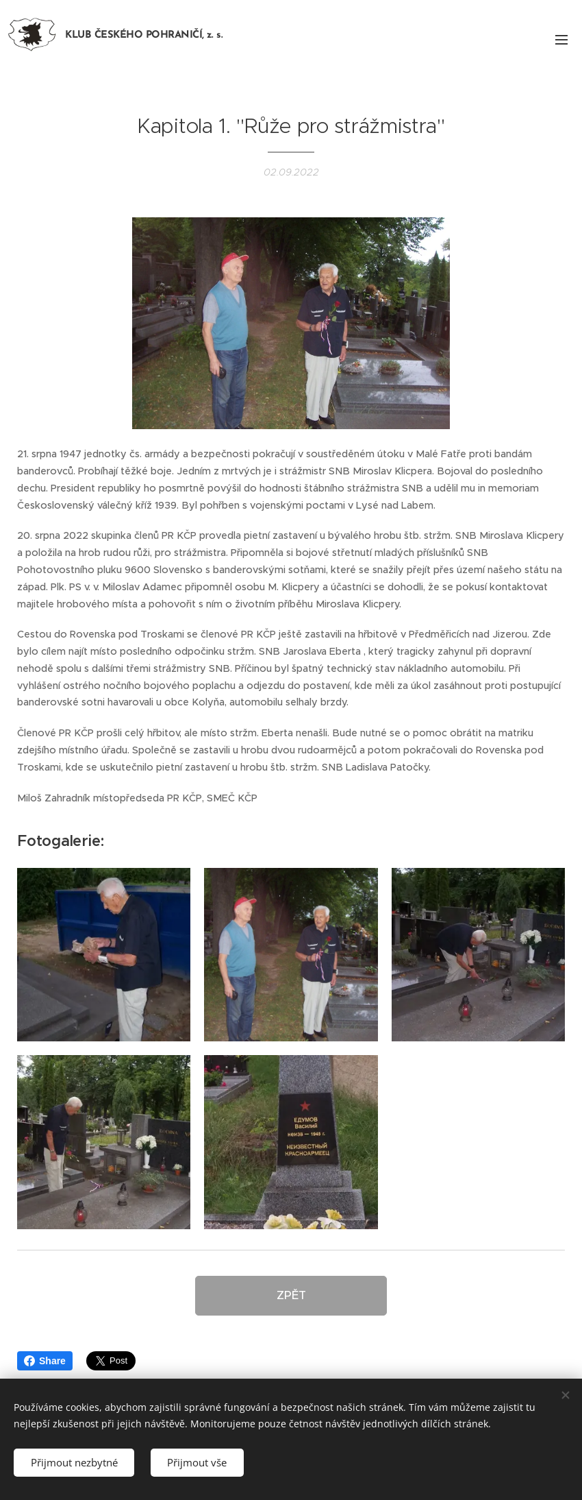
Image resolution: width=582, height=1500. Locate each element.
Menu (561, 39)
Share (45, 1360)
